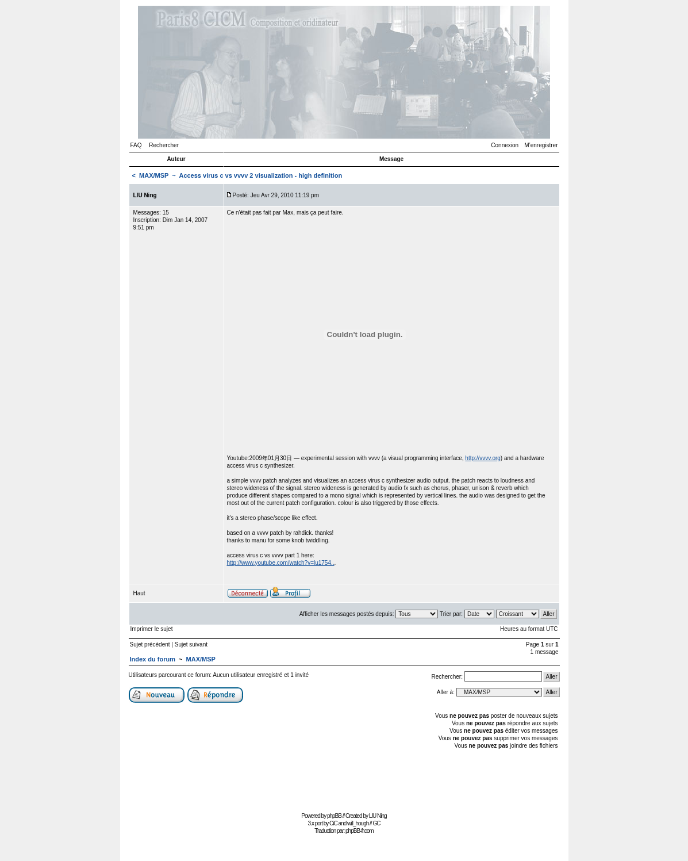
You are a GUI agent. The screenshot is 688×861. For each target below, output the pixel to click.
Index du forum (152, 659)
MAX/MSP (153, 175)
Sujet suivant (191, 644)
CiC (333, 823)
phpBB (334, 816)
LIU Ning (378, 816)
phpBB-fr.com (359, 831)
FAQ (136, 145)
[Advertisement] (344, 783)
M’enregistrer (541, 145)
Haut (139, 593)
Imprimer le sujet (151, 629)
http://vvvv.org (483, 458)
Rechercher (164, 145)
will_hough (357, 823)
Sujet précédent (150, 644)
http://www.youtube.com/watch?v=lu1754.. (281, 563)
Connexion (504, 145)
